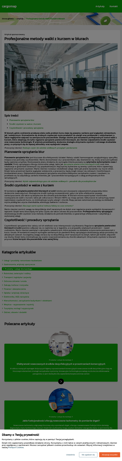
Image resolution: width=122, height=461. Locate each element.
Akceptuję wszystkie (109, 455)
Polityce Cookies (16, 447)
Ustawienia (70, 455)
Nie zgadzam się (88, 455)
